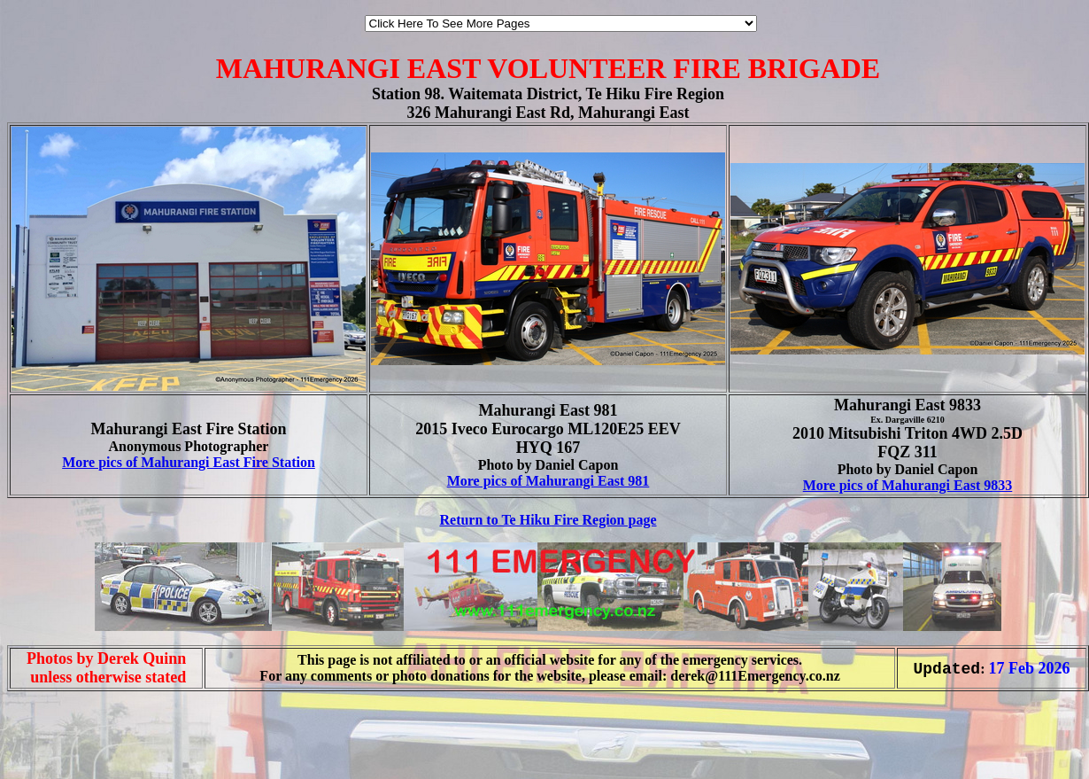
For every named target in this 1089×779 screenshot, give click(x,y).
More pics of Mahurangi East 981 (548, 480)
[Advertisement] (60, 732)
